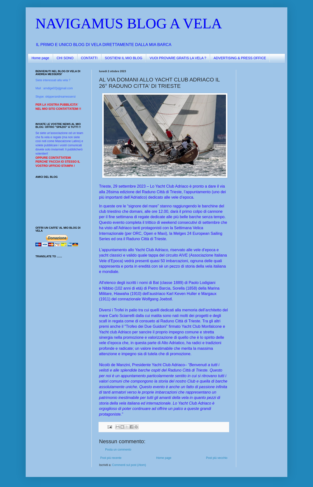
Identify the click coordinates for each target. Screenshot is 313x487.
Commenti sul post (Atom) (129, 465)
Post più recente (111, 458)
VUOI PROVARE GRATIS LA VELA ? (178, 58)
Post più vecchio (216, 458)
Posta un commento (118, 449)
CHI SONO (64, 58)
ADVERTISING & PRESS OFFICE (239, 58)
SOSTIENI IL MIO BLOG (124, 58)
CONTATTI (89, 58)
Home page (40, 58)
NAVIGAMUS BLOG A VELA (128, 23)
